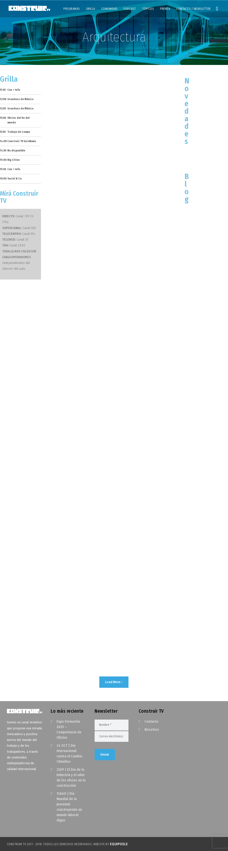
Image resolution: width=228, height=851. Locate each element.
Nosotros (152, 729)
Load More (114, 682)
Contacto (151, 721)
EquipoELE (119, 844)
